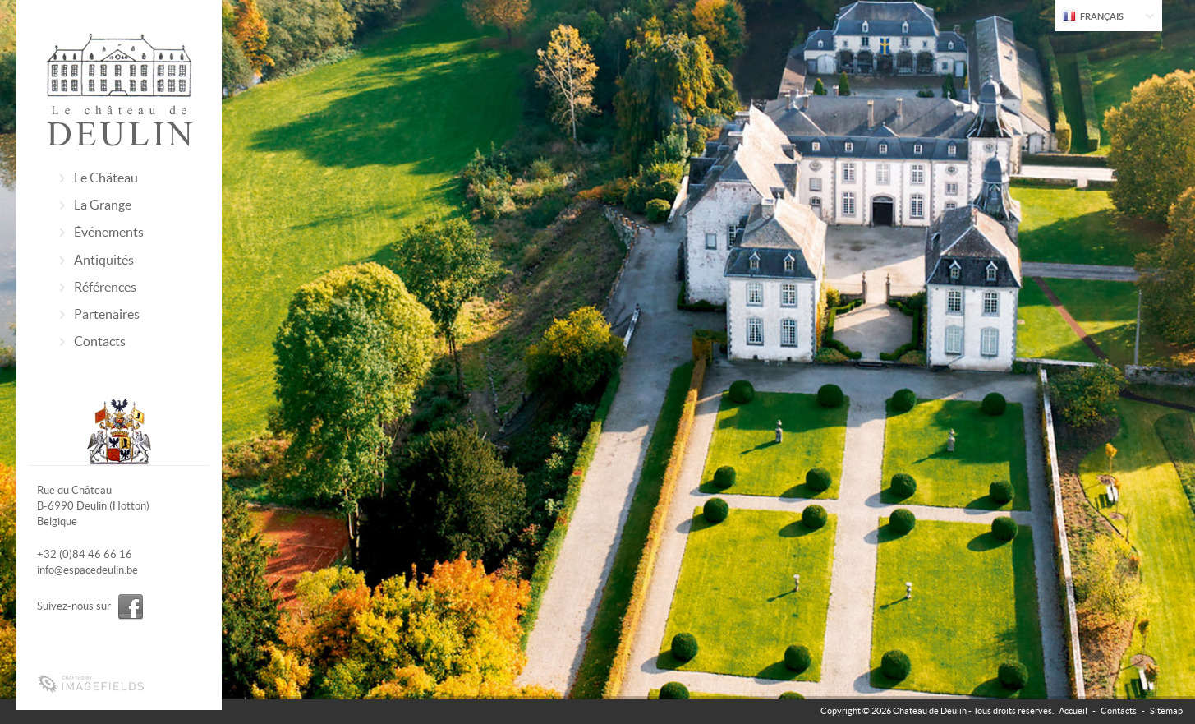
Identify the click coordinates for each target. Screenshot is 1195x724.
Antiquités (104, 259)
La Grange (102, 204)
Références (105, 286)
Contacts (100, 341)
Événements (109, 231)
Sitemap (1166, 711)
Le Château (106, 177)
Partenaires (107, 314)
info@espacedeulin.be (87, 570)
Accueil (1073, 711)
